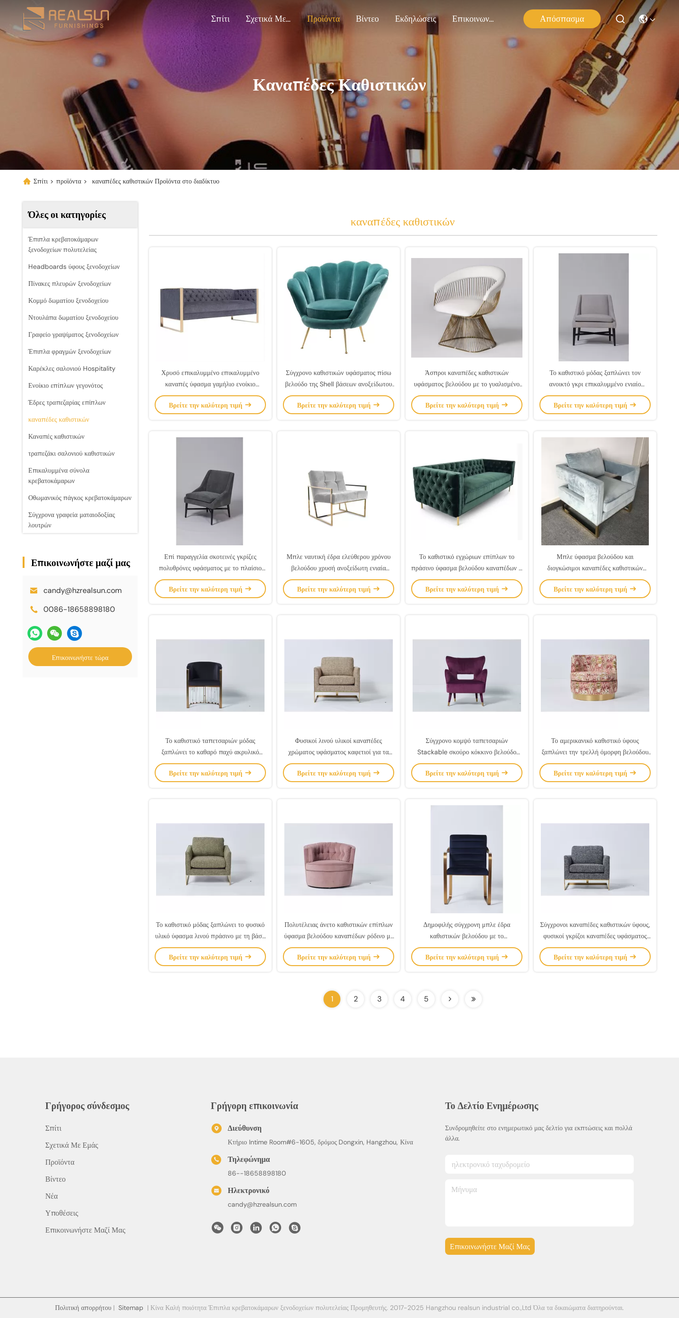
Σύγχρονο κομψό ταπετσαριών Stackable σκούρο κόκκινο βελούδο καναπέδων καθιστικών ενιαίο (466, 751)
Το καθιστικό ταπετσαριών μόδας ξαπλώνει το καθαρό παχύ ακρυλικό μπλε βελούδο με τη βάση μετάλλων (210, 751)
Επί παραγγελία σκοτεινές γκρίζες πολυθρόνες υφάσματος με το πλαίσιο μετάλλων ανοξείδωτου (210, 568)
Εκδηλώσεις (415, 19)
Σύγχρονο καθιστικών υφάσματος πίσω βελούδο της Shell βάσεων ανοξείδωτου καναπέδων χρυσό (338, 384)
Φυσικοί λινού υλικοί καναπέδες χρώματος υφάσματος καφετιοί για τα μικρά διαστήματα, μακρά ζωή (339, 751)
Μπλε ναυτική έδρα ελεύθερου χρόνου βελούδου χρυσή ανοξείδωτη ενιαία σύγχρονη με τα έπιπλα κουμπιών (339, 568)
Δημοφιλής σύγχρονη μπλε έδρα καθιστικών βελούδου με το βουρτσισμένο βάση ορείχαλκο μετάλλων (467, 935)
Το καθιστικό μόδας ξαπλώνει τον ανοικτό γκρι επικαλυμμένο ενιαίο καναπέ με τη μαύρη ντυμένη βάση (595, 384)
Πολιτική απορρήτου (83, 1307)
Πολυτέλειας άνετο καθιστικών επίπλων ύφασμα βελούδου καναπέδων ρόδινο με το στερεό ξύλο (338, 935)
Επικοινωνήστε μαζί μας (474, 19)
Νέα (51, 1196)
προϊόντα (323, 19)
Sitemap (130, 1307)
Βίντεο (367, 19)
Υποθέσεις (61, 1213)
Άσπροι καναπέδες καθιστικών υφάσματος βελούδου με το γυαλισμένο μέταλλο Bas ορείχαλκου (467, 384)
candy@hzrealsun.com (82, 590)
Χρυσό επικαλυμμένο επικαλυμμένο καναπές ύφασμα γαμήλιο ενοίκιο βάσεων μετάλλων (210, 384)
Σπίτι (220, 19)
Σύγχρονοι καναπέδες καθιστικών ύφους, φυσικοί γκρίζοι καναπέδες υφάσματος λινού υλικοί (595, 935)
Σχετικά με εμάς (268, 19)
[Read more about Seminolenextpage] (449, 999)
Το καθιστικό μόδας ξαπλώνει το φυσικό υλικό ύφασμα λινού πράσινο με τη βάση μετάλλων (210, 935)
